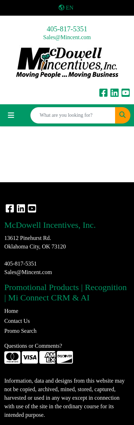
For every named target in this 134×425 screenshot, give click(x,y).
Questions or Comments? (33, 346)
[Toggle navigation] (11, 115)
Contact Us (17, 321)
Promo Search (20, 331)
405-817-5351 (67, 29)
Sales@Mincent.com (67, 37)
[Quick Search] (72, 115)
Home (11, 311)
